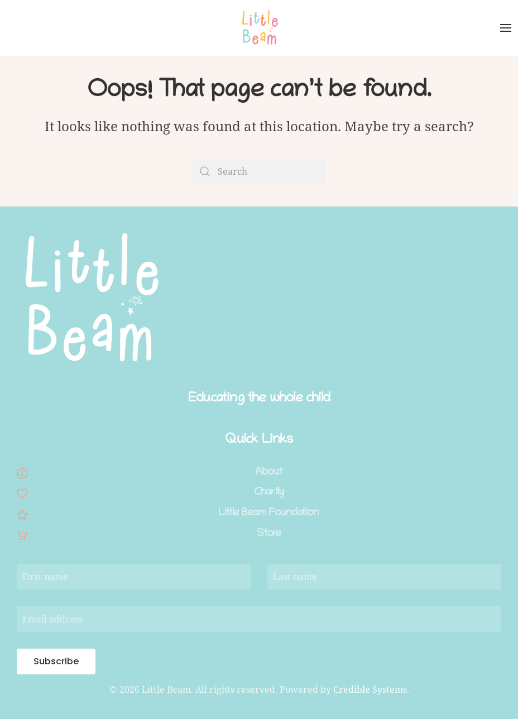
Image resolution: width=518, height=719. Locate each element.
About (268, 472)
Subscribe (56, 661)
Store (269, 534)
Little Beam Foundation (268, 513)
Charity (269, 492)
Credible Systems (370, 689)
